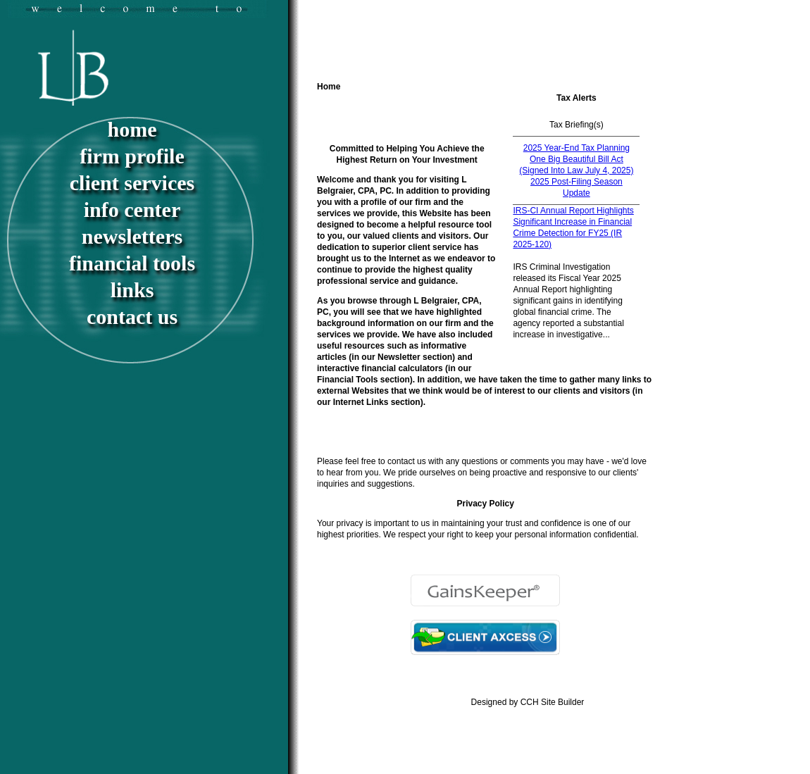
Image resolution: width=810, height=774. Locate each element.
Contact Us (132, 316)
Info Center (132, 209)
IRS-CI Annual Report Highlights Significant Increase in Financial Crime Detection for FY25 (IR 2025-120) (573, 227)
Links (132, 289)
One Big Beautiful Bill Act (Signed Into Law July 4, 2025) (576, 164)
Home (132, 129)
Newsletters (132, 236)
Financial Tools (132, 263)
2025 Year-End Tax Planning (576, 148)
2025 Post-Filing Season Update (576, 187)
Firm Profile (132, 156)
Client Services (132, 182)
